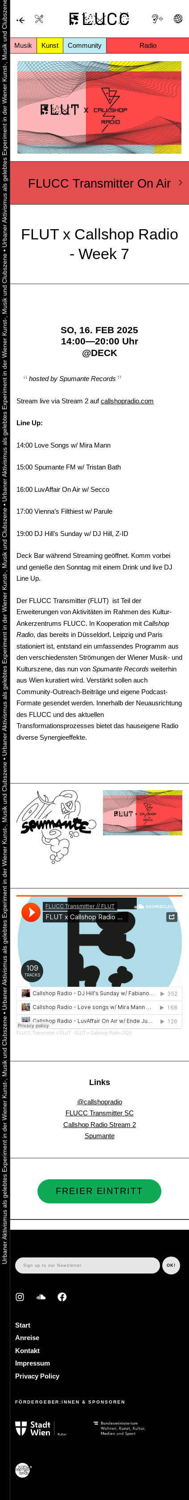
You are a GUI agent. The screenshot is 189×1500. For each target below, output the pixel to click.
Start (22, 1325)
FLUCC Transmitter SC (100, 1113)
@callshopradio (99, 1102)
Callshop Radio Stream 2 (99, 1124)
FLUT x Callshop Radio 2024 (102, 1033)
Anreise (27, 1337)
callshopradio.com (127, 401)
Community (85, 45)
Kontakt (27, 1350)
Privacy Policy (37, 1376)
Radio (148, 45)
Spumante (100, 1136)
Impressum (32, 1363)
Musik (23, 45)
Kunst (49, 45)
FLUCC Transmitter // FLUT (43, 1033)
